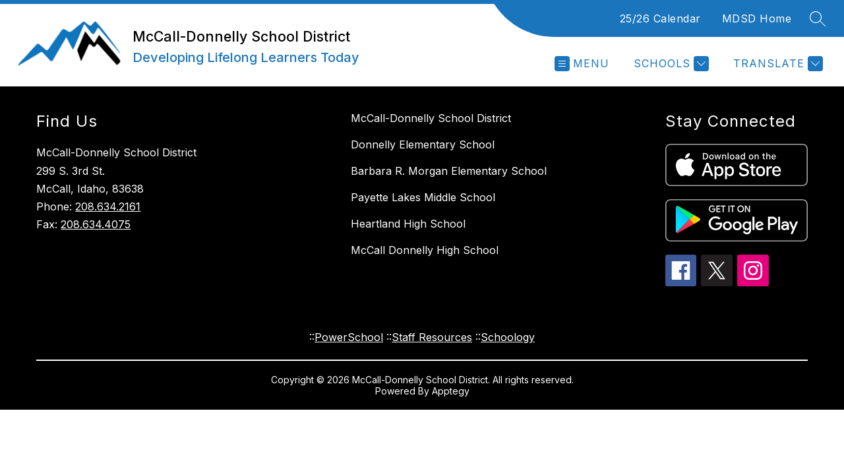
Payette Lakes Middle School (423, 197)
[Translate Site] (776, 63)
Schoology (508, 337)
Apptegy (450, 390)
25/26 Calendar (660, 18)
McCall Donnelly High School (424, 250)
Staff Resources (432, 337)
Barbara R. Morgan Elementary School (449, 170)
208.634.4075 (96, 224)
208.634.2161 (107, 206)
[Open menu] (582, 63)
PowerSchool (349, 337)
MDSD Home (757, 18)
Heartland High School (408, 223)
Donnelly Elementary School (423, 144)
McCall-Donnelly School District (431, 118)
